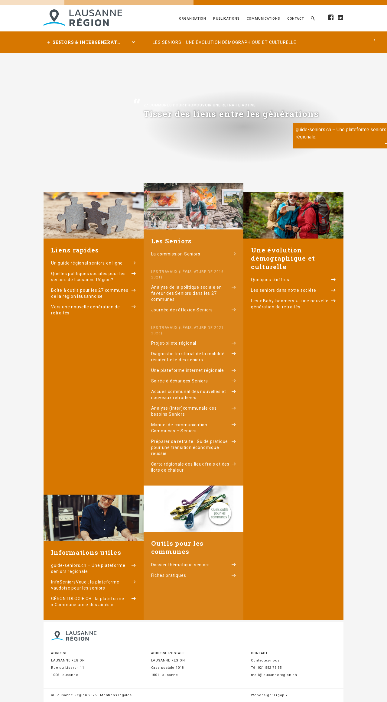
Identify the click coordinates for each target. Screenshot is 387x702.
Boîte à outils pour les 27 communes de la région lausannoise (93, 293)
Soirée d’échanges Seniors (193, 381)
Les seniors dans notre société (293, 290)
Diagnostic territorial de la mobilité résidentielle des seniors (193, 356)
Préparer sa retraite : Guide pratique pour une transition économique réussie (193, 447)
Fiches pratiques (193, 575)
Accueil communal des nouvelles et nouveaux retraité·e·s (193, 394)
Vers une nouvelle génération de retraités (93, 309)
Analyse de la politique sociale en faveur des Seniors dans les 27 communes (193, 293)
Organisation (192, 19)
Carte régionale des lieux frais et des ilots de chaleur (193, 467)
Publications (226, 19)
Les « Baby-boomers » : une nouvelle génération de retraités (293, 303)
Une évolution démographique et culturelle (241, 42)
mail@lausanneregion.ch (274, 675)
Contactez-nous (265, 660)
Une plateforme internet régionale (193, 370)
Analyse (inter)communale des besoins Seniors (193, 411)
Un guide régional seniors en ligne (93, 263)
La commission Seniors (193, 254)
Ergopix (281, 695)
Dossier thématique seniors (193, 564)
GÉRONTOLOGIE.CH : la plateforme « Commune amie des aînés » (93, 601)
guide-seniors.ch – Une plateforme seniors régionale (93, 568)
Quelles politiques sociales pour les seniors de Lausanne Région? (93, 276)
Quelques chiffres (293, 279)
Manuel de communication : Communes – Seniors (193, 427)
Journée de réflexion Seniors (193, 309)
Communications (263, 19)
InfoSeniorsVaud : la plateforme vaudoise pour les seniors (93, 585)
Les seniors (167, 42)
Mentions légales (116, 695)
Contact (295, 19)
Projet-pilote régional (193, 343)
